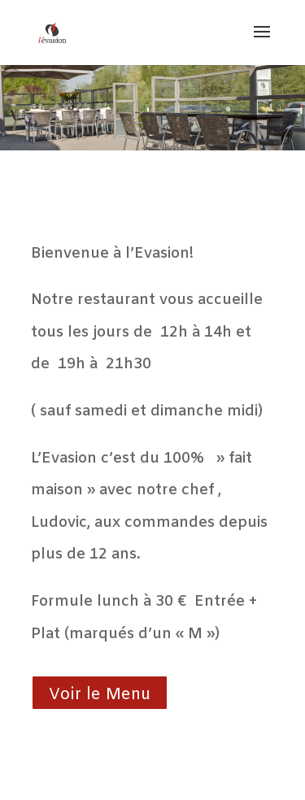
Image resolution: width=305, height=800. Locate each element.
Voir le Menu (99, 695)
